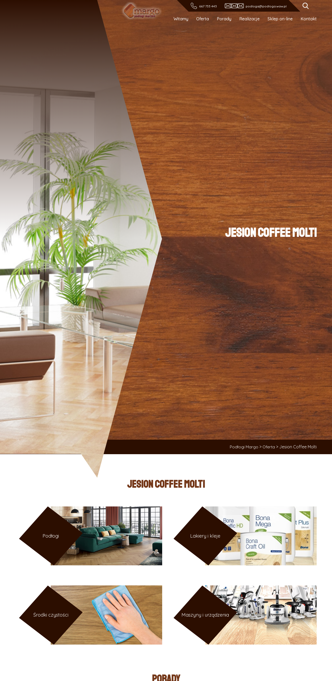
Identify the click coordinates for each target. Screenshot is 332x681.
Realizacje (249, 18)
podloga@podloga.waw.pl (266, 6)
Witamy (181, 18)
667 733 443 (208, 6)
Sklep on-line (280, 18)
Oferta (202, 18)
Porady (224, 18)
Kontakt (309, 18)
